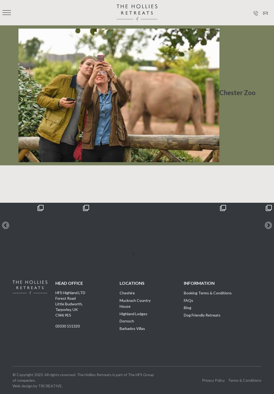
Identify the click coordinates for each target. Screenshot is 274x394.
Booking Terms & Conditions (208, 293)
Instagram (129, 345)
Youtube (145, 345)
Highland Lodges (133, 313)
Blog (187, 307)
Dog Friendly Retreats (202, 315)
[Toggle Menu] (6, 12)
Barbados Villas (132, 328)
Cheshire (127, 293)
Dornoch (127, 321)
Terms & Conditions (244, 380)
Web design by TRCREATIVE (37, 386)
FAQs (188, 300)
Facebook (137, 345)
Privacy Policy (213, 380)
